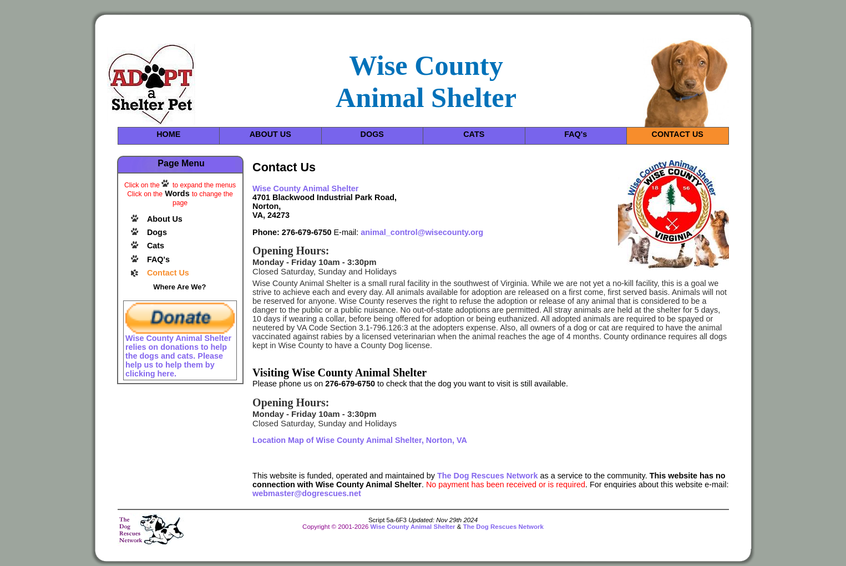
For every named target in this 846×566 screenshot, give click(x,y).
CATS (473, 134)
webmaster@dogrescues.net (306, 493)
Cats (155, 245)
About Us (165, 219)
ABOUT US (270, 134)
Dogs (157, 232)
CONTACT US (677, 134)
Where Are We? (179, 287)
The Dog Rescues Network (487, 475)
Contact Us (168, 272)
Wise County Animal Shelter (413, 526)
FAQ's (575, 134)
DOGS (372, 134)
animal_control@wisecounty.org (422, 232)
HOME (168, 134)
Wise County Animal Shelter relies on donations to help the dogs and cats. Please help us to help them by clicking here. (178, 356)
